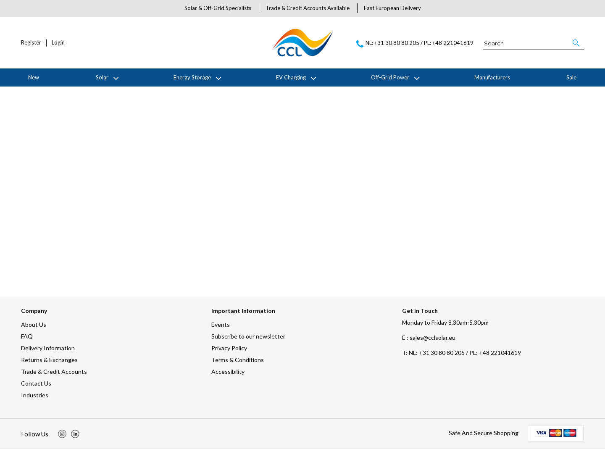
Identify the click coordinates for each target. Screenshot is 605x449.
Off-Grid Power (390, 77)
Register (31, 42)
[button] (576, 43)
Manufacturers (492, 77)
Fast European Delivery (392, 8)
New (33, 77)
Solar (102, 77)
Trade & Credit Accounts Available (308, 8)
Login (58, 42)
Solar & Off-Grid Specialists (217, 8)
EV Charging (291, 77)
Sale (571, 77)
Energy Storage (192, 77)
